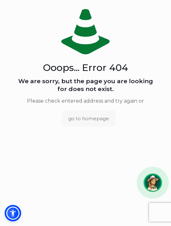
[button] (153, 183)
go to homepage (88, 118)
